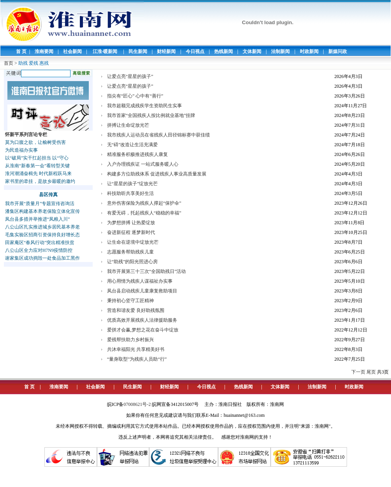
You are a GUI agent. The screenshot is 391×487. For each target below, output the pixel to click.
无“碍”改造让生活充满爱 (132, 144)
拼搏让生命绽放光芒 (128, 125)
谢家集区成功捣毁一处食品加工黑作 (42, 258)
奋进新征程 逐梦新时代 (131, 232)
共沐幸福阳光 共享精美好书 (135, 349)
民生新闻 (138, 51)
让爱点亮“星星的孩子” (130, 76)
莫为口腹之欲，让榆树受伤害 (35, 142)
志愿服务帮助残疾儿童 (130, 252)
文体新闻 (252, 51)
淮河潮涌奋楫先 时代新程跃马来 (38, 173)
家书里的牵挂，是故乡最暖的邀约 (40, 181)
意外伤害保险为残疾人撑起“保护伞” (144, 203)
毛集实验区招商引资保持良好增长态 (42, 234)
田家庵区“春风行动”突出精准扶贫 (40, 242)
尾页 (371, 372)
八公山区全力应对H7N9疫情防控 (38, 250)
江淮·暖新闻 (105, 51)
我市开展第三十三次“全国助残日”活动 (146, 271)
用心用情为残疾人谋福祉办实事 (140, 281)
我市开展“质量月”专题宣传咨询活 (40, 203)
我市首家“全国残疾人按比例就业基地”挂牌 (151, 115)
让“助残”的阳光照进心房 (132, 261)
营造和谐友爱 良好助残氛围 (135, 310)
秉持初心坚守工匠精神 (130, 300)
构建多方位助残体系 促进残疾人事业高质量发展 (156, 174)
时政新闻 (309, 51)
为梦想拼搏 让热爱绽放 (131, 222)
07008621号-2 (137, 404)
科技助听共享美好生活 (130, 193)
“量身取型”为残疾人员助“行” (137, 359)
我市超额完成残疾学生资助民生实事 (144, 105)
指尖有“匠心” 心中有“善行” (135, 96)
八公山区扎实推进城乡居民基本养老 (42, 227)
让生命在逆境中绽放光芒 (133, 242)
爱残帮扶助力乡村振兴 (130, 339)
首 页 (21, 51)
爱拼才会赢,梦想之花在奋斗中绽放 (142, 330)
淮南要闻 (44, 51)
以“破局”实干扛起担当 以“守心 (37, 158)
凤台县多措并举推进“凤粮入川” (37, 219)
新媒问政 (337, 51)
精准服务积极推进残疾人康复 (137, 154)
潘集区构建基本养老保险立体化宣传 (42, 211)
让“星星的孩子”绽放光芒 (132, 183)
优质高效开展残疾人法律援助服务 (142, 320)
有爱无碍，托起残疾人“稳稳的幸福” (144, 213)
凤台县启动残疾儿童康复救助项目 (142, 291)
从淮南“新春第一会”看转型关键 (37, 165)
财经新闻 (166, 51)
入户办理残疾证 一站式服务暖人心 (142, 164)
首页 (8, 63)
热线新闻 (223, 51)
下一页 (358, 372)
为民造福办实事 (21, 150)
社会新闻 (72, 51)
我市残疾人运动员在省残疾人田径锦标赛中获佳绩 (158, 135)
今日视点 (195, 51)
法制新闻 (280, 51)
